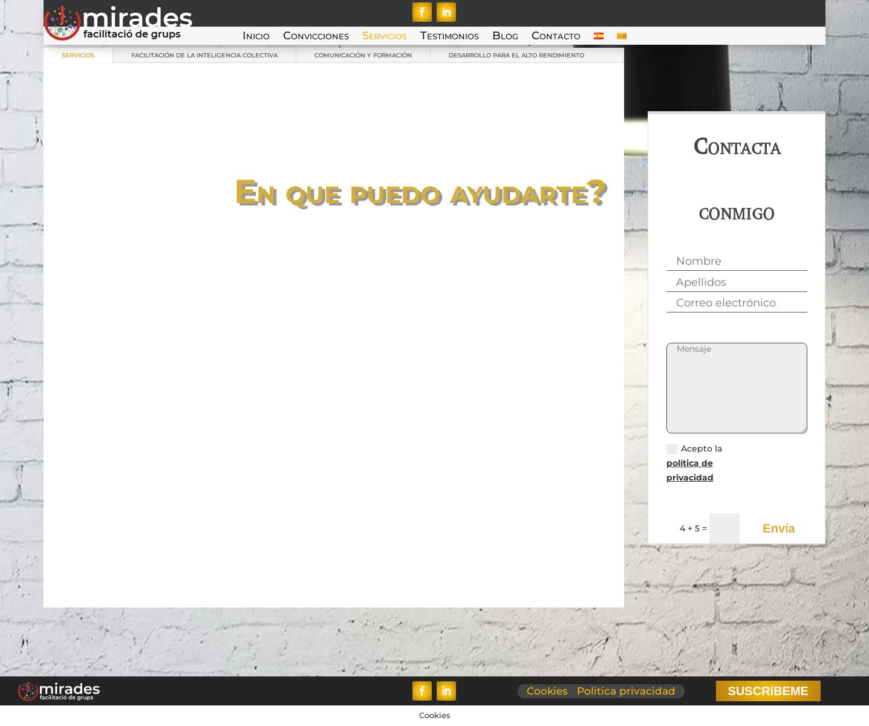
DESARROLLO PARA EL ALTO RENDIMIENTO (516, 55)
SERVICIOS (78, 55)
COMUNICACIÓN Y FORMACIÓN (363, 55)
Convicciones (316, 36)
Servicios (384, 36)
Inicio (256, 36)
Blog (505, 36)
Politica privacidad (626, 691)
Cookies (547, 691)
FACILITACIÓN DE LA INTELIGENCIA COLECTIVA (204, 55)
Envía (779, 528)
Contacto (556, 36)
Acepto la (694, 463)
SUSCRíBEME (768, 691)
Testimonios (449, 36)
